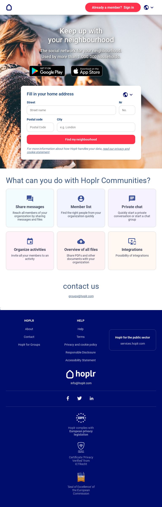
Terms (81, 336)
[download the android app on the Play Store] (47, 71)
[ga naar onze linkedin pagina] (91, 399)
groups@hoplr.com (81, 296)
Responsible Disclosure (81, 352)
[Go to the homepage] (9, 7)
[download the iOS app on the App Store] (87, 71)
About (29, 329)
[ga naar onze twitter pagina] (79, 399)
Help (81, 329)
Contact (29, 336)
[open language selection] (149, 7)
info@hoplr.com (81, 383)
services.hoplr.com (132, 343)
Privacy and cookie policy (80, 344)
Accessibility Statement (80, 360)
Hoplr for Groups (29, 344)
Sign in (113, 7)
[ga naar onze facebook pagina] (67, 399)
